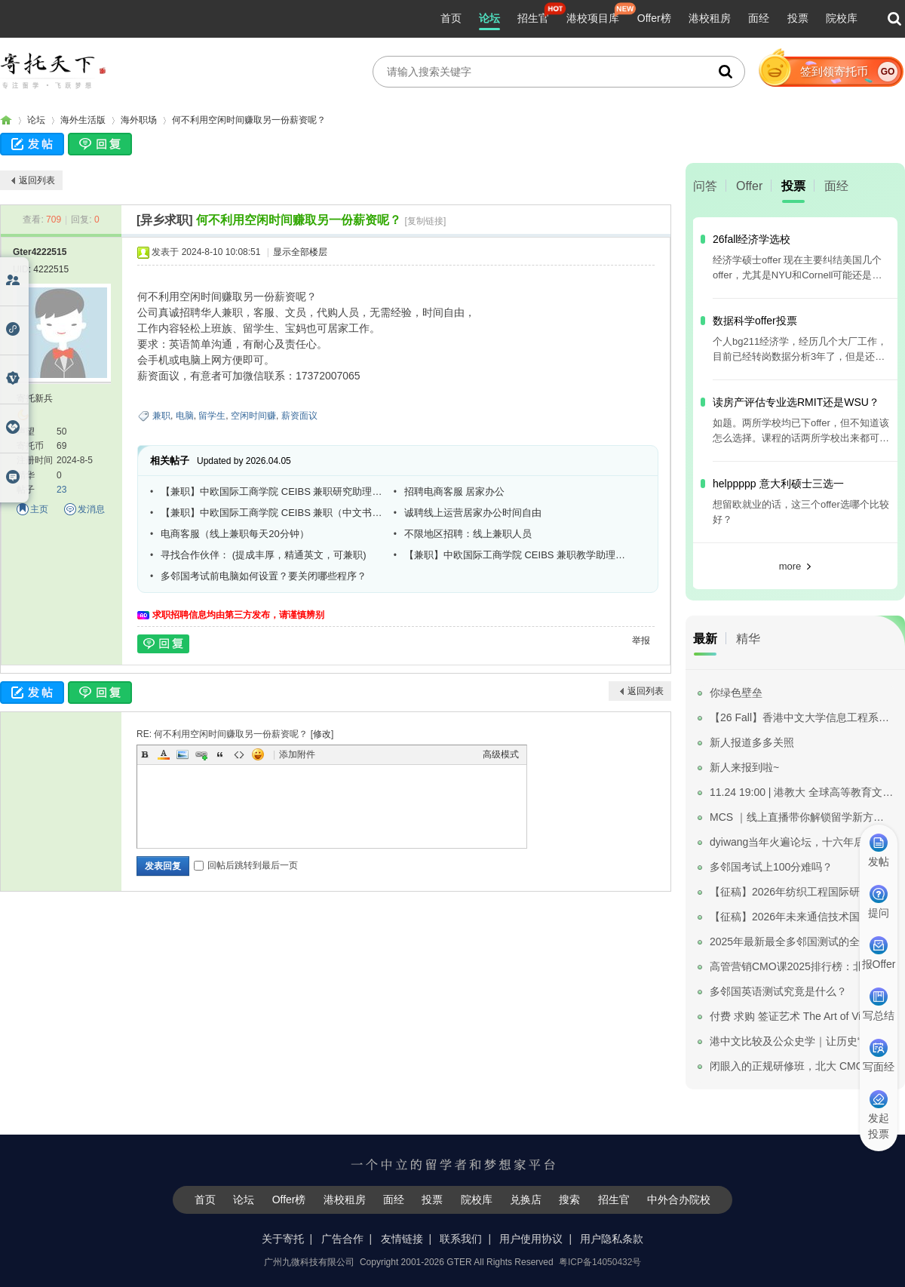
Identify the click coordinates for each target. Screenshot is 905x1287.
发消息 (91, 509)
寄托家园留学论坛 (6, 120)
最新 (705, 638)
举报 (641, 640)
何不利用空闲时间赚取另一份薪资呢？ (249, 120)
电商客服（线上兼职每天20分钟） (234, 533)
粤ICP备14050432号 (600, 1262)
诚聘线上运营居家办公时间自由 (472, 512)
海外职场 (139, 120)
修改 (322, 734)
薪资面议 (299, 415)
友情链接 (402, 1239)
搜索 (569, 1199)
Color (163, 754)
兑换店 (525, 1199)
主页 (39, 509)
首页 (451, 18)
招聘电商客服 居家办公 (454, 491)
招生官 (533, 18)
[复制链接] (425, 221)
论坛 (489, 18)
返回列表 (37, 180)
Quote (220, 754)
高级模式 (501, 754)
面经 (758, 18)
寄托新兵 (35, 398)
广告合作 (342, 1239)
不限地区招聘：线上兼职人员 (468, 533)
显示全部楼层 (300, 252)
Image (182, 754)
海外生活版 (83, 120)
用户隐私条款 (611, 1239)
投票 (797, 18)
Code (239, 754)
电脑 (185, 415)
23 (61, 489)
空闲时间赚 (253, 415)
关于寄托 (283, 1239)
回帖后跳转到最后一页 (246, 865)
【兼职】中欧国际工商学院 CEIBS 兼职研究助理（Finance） (271, 491)
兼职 (161, 415)
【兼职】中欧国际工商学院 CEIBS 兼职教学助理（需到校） (515, 555)
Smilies (257, 754)
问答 (705, 186)
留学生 (211, 415)
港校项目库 (592, 18)
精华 (748, 638)
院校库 (841, 18)
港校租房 (710, 18)
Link (201, 754)
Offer (749, 186)
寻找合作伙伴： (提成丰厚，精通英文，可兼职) (263, 555)
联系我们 (461, 1239)
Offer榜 (654, 18)
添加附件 (297, 754)
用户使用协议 (531, 1239)
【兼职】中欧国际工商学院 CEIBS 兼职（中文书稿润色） (271, 512)
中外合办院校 (678, 1199)
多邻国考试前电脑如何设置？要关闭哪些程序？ (264, 576)
